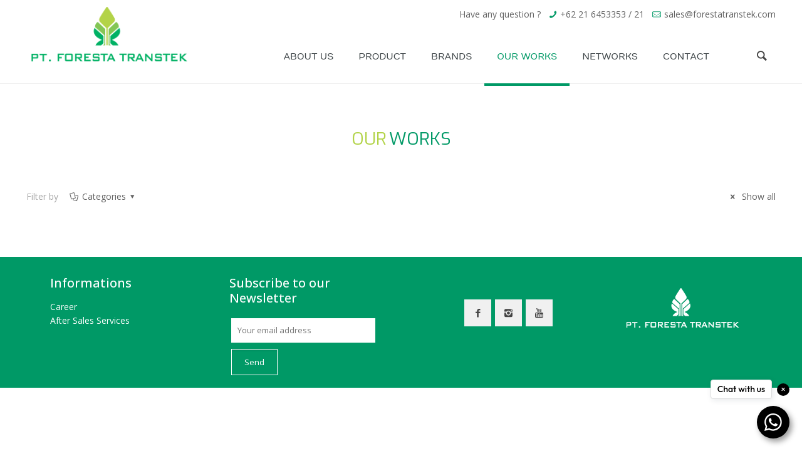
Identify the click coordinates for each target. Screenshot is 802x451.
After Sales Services (90, 320)
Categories (103, 196)
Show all (751, 196)
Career (63, 307)
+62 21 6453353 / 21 (602, 14)
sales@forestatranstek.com (720, 14)
